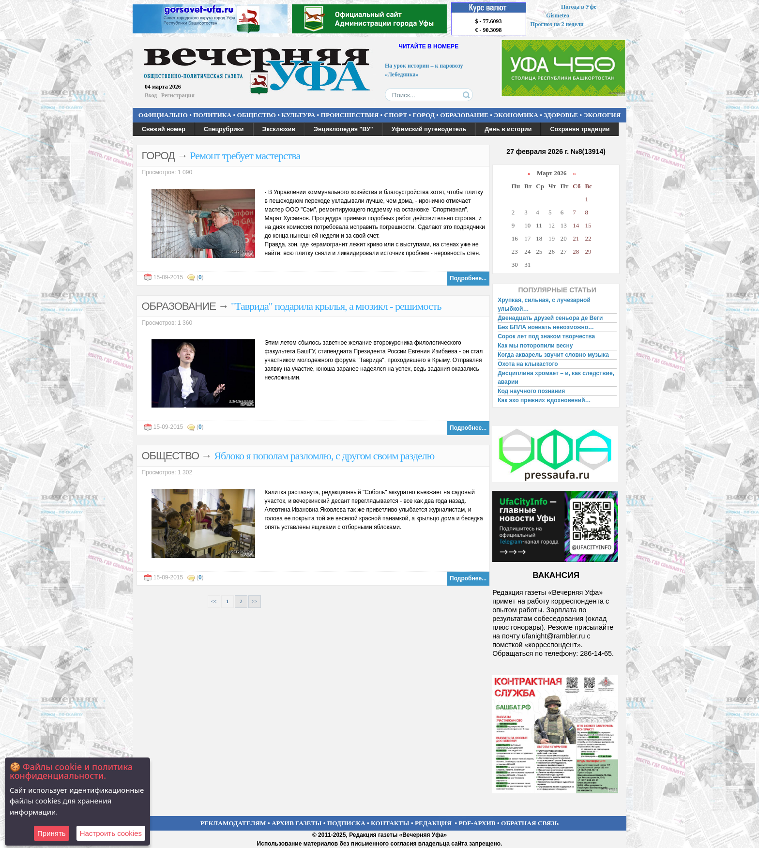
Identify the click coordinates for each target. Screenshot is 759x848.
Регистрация (178, 95)
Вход (151, 95)
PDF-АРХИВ (476, 823)
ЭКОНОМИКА (516, 115)
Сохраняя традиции (579, 129)
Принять (51, 833)
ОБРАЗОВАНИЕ (464, 115)
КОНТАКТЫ (390, 823)
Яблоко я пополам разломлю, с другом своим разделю (324, 456)
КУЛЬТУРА (298, 115)
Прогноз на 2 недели (557, 24)
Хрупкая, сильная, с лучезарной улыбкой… (544, 304)
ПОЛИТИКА (212, 115)
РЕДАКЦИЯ (433, 823)
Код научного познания (531, 391)
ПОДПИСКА (346, 823)
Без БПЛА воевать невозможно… (546, 327)
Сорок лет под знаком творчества (546, 336)
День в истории (508, 129)
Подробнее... (468, 278)
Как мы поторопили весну (535, 345)
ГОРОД (424, 115)
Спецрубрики (224, 129)
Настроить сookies (111, 833)
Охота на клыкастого (528, 364)
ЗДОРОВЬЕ (561, 115)
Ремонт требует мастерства (245, 156)
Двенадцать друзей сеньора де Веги (550, 318)
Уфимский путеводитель (429, 129)
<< (213, 601)
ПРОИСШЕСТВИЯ (350, 115)
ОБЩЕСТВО (256, 115)
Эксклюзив (279, 129)
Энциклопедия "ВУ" (343, 129)
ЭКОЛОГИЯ (602, 115)
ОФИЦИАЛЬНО (163, 115)
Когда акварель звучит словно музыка (553, 354)
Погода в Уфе (578, 6)
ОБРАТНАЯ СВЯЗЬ (530, 823)
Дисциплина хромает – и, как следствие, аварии (556, 377)
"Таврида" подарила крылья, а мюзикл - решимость (336, 306)
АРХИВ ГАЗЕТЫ (297, 823)
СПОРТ (396, 115)
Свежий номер (163, 129)
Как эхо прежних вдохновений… (544, 400)
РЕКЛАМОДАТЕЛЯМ (233, 823)
